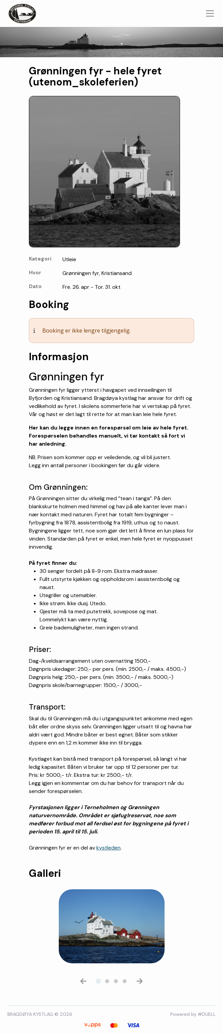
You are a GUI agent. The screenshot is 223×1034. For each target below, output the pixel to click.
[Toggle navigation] (210, 13)
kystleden (108, 847)
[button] (83, 981)
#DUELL (207, 1014)
